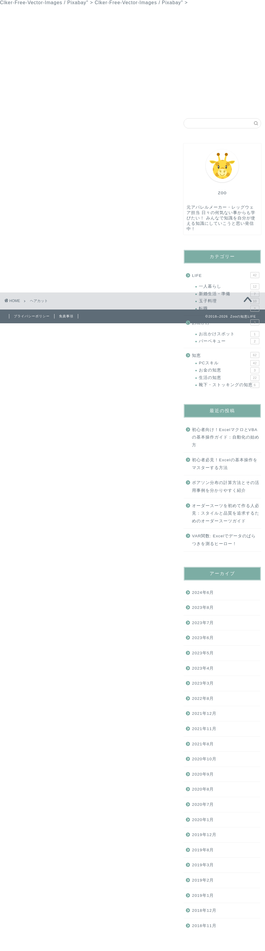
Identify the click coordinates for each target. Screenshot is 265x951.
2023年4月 (203, 668)
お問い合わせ (120, 102)
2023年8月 (203, 607)
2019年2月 (203, 880)
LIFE (87, 102)
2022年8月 (203, 698)
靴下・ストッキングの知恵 (229, 385)
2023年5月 (203, 653)
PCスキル (229, 363)
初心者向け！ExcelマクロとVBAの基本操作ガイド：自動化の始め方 (225, 437)
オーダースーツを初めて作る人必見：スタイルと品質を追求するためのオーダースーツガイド (225, 513)
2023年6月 (203, 637)
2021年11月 (204, 728)
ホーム (36, 102)
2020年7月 (203, 804)
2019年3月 (203, 865)
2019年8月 (203, 850)
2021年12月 (204, 713)
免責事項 (66, 316)
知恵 (62, 102)
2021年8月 (203, 744)
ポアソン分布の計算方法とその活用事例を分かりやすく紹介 (225, 486)
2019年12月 (204, 834)
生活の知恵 (229, 378)
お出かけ (225, 322)
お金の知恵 (229, 370)
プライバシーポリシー (171, 102)
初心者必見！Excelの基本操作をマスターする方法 (224, 464)
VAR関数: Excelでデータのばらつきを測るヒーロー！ (224, 540)
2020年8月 (203, 789)
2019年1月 (203, 895)
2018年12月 (204, 910)
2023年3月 (203, 683)
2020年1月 (203, 819)
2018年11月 (204, 925)
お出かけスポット (229, 334)
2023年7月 (203, 623)
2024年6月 (203, 592)
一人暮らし (229, 286)
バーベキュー (229, 341)
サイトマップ (221, 102)
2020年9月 (203, 774)
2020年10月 (204, 759)
